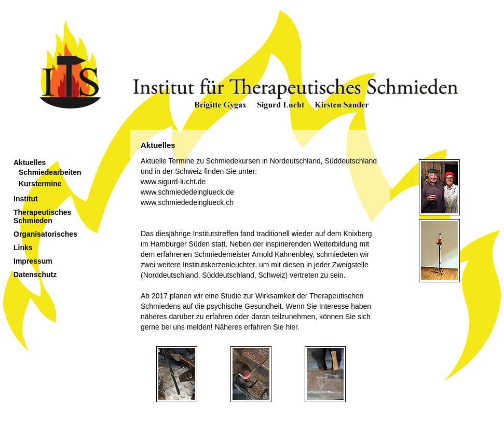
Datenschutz (35, 274)
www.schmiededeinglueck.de (187, 192)
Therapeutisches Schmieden (42, 216)
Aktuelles (29, 162)
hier (291, 327)
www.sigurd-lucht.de (173, 181)
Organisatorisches (45, 234)
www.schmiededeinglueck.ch (187, 202)
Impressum (32, 261)
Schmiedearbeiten (50, 172)
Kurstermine (40, 184)
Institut (25, 199)
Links (23, 247)
